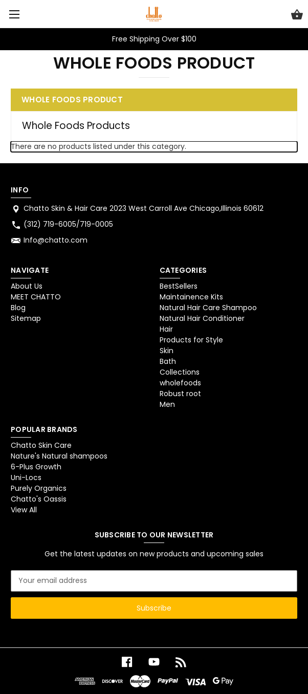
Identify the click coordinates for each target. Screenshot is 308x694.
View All (24, 510)
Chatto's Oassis (39, 499)
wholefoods (180, 383)
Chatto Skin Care (41, 445)
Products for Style (191, 340)
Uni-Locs (26, 477)
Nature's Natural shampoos (59, 456)
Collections (180, 372)
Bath (168, 361)
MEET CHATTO (36, 297)
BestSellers (178, 286)
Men (167, 404)
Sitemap (26, 318)
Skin (166, 350)
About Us (26, 286)
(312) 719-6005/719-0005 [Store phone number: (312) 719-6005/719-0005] (68, 224)
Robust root (180, 393)
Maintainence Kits (191, 297)
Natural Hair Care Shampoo (208, 307)
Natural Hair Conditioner (202, 318)
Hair (166, 329)
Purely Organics (39, 488)
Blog (18, 307)
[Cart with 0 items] (297, 16)
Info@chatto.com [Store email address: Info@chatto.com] (55, 240)
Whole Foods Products (76, 126)
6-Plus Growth (36, 467)
